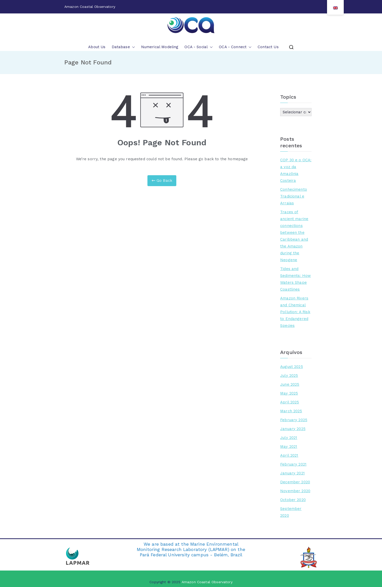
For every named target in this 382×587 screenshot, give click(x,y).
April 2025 (289, 402)
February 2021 (293, 464)
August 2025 (291, 366)
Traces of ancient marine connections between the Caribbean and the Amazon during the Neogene (294, 236)
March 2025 (291, 411)
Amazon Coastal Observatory (207, 582)
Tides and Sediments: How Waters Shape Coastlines (295, 279)
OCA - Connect (235, 47)
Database (123, 47)
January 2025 (292, 428)
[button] (132, 47)
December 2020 (295, 482)
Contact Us (268, 47)
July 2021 (288, 437)
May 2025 (289, 393)
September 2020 (290, 512)
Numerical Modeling (160, 47)
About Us (96, 47)
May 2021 (288, 446)
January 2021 (292, 473)
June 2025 (289, 384)
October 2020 (293, 499)
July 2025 (289, 375)
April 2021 (289, 455)
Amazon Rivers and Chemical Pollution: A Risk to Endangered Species (295, 312)
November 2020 (295, 491)
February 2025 (293, 420)
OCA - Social (198, 47)
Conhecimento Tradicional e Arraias (293, 196)
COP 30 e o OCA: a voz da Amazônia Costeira (295, 170)
